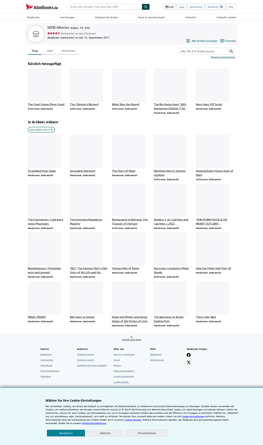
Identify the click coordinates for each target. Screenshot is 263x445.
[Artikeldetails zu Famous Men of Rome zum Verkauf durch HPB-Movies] (131, 251)
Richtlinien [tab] (68, 51)
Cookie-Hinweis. (133, 419)
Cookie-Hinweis (121, 382)
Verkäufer (190, 17)
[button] (231, 51)
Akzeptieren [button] (66, 433)
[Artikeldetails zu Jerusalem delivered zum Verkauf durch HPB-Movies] (89, 154)
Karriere (117, 365)
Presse (117, 360)
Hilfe (230, 6)
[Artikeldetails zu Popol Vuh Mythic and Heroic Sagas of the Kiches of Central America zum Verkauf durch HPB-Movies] (131, 302)
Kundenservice (157, 360)
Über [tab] (50, 51)
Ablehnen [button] (105, 433)
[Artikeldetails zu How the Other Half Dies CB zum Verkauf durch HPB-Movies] (215, 251)
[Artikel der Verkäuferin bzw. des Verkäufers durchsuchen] (200, 51)
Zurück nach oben (131, 339)
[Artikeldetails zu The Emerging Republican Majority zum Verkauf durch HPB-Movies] (89, 205)
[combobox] (105, 7)
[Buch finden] (146, 7)
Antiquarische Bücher (106, 17)
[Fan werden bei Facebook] (189, 355)
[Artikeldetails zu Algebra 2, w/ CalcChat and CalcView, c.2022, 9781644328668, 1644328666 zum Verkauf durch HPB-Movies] (173, 205)
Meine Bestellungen (50, 371)
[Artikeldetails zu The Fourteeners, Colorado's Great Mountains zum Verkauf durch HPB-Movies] (47, 205)
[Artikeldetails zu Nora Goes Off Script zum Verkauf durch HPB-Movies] (215, 87)
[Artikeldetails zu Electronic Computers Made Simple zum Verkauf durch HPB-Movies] (173, 253)
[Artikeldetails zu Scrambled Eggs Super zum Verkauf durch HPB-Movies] (47, 154)
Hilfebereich (156, 354)
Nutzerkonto (196, 6)
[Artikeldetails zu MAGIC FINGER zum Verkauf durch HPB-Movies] (47, 300)
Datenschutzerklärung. (94, 423)
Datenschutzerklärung (124, 371)
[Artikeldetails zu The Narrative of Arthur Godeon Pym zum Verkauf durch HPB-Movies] (173, 302)
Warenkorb (46, 376)
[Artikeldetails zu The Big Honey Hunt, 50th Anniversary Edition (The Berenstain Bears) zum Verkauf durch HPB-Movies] (173, 89)
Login (181, 6)
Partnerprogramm (85, 360)
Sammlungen (67, 17)
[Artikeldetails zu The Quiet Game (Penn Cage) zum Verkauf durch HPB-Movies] (47, 87)
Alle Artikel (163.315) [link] (41, 129)
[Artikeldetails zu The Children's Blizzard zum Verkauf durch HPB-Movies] (89, 87)
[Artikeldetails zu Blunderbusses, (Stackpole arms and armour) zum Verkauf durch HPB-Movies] (47, 253)
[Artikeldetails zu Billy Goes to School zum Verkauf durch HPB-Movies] (89, 300)
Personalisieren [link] (147, 433)
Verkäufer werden (226, 17)
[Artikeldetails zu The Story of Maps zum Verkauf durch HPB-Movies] (131, 154)
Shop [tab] (35, 51)
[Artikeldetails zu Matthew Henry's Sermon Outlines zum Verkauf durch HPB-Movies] (173, 156)
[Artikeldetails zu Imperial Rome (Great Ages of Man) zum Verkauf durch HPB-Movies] (215, 156)
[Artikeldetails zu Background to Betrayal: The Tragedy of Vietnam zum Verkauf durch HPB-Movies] (131, 205)
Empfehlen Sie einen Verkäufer (92, 365)
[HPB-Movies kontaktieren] (228, 41)
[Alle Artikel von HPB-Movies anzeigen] (202, 41)
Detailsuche (33, 17)
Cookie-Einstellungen (193, 416)
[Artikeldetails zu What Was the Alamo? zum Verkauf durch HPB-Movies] (131, 87)
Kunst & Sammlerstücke (151, 17)
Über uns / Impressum (124, 354)
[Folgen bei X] (189, 362)
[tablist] (53, 51)
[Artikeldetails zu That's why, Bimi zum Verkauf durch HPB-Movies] (215, 300)
